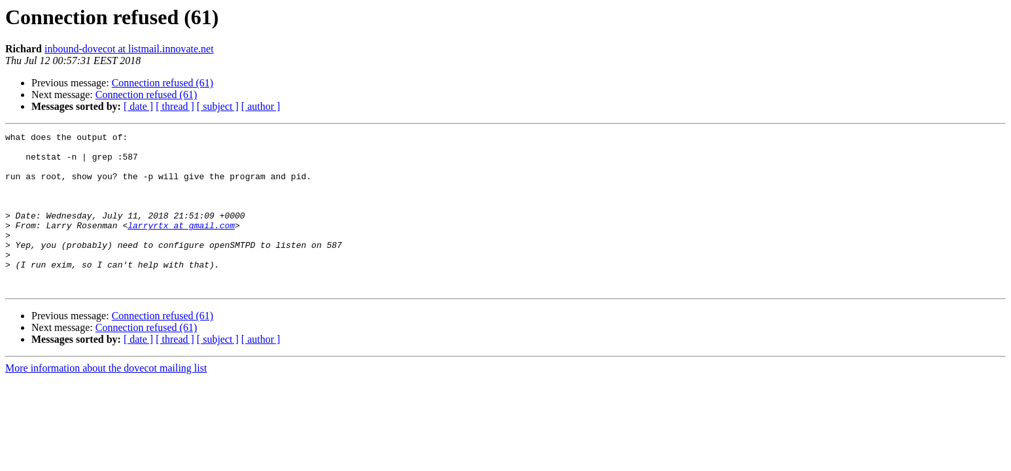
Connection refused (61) (163, 82)
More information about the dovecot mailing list (106, 399)
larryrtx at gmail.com (181, 245)
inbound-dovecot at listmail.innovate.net (129, 48)
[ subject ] (218, 106)
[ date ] (138, 106)
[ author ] (261, 106)
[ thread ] (175, 106)
